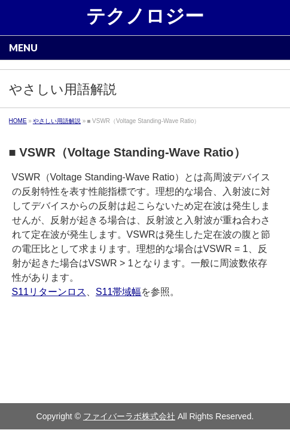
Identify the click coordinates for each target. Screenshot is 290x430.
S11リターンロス (49, 292)
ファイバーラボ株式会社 (129, 416)
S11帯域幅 (118, 292)
